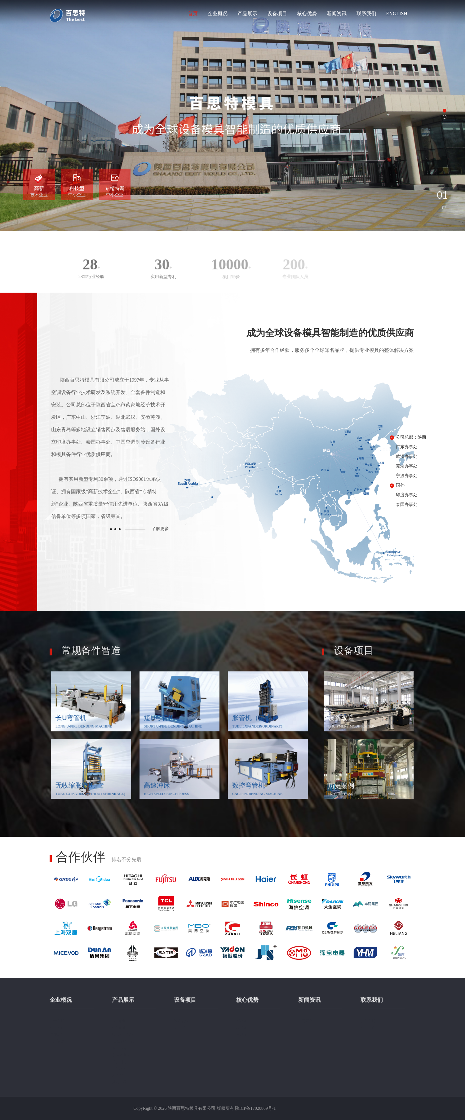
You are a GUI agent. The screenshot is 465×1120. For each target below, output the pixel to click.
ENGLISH (396, 13)
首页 (193, 13)
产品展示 (247, 13)
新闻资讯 (337, 13)
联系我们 (366, 13)
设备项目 (277, 13)
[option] (232, 115)
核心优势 (307, 13)
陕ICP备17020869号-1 (255, 1108)
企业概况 (218, 13)
